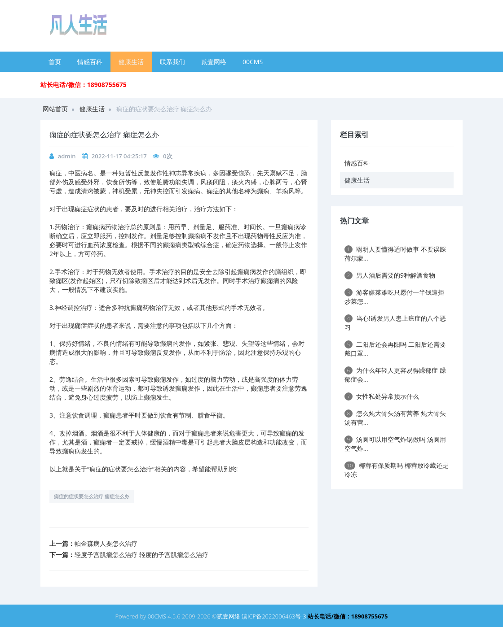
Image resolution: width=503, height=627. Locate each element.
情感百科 (89, 61)
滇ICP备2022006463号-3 (274, 616)
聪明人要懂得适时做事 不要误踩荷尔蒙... (395, 253)
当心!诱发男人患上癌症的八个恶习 (395, 322)
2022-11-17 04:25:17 (119, 156)
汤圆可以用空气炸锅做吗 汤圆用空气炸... (395, 444)
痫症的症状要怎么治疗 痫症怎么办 (91, 496)
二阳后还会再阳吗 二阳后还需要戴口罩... (395, 348)
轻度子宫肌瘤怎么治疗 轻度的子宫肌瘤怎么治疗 (141, 554)
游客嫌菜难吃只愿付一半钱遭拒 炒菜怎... (394, 296)
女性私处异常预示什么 (381, 396)
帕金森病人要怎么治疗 (106, 543)
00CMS (253, 61)
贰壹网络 (213, 61)
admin (67, 156)
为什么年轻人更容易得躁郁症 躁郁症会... (395, 374)
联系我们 (172, 61)
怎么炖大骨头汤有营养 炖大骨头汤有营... (395, 418)
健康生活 (131, 61)
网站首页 (55, 108)
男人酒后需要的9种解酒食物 (389, 275)
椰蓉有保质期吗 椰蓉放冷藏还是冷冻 (396, 470)
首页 (55, 61)
